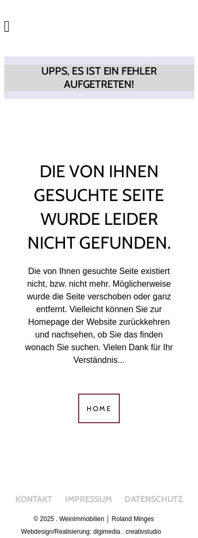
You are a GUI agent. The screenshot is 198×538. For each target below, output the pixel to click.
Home (99, 408)
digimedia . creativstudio (127, 531)
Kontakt (33, 499)
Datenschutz (154, 499)
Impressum (88, 499)
